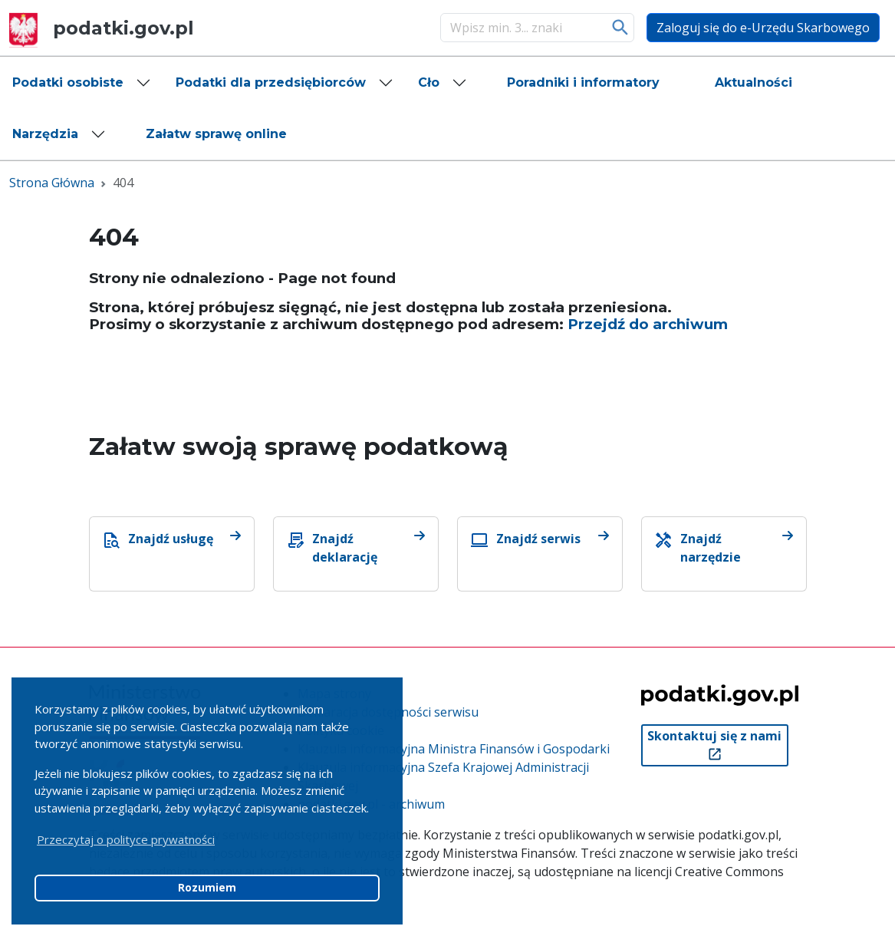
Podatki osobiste (67, 82)
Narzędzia (45, 134)
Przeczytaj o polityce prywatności (126, 839)
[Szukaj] (521, 27)
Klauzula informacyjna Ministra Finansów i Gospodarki (454, 748)
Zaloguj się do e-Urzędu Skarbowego (763, 27)
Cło (428, 82)
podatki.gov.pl (101, 28)
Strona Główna (51, 182)
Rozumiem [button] (207, 888)
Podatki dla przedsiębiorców (271, 82)
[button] (81, 83)
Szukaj (620, 27)
